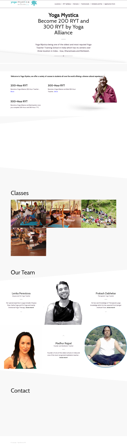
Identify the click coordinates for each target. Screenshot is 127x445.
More (57, 92)
